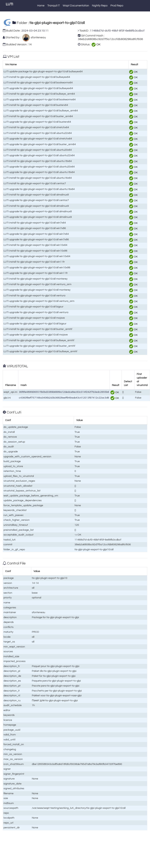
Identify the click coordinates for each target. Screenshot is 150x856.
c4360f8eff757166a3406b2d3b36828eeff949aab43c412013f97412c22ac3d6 (64, 397)
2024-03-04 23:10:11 (35, 30)
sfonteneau (38, 37)
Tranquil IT (53, 5)
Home (40, 5)
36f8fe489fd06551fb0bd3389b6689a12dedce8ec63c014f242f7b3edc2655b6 (64, 392)
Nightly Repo (99, 5)
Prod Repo (116, 5)
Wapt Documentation (76, 5)
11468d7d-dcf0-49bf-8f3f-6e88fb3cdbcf (117, 30)
